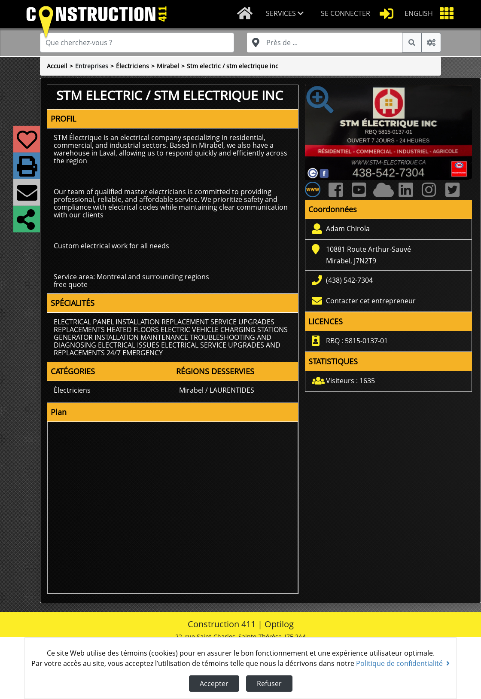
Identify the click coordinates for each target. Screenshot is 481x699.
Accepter (214, 683)
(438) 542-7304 (349, 280)
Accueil (57, 66)
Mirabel (168, 66)
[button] (286, 14)
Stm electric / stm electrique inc (232, 66)
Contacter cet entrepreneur (371, 300)
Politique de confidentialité (403, 663)
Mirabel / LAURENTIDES (216, 390)
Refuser (269, 683)
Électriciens (132, 66)
